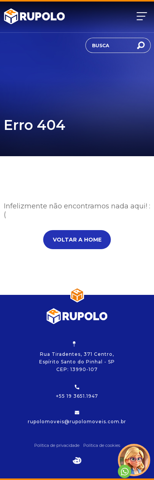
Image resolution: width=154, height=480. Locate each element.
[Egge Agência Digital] (77, 460)
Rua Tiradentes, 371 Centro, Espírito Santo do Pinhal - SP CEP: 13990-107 (77, 356)
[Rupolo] (34, 16)
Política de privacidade (56, 445)
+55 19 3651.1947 (77, 392)
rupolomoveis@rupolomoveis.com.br (77, 417)
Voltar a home (77, 239)
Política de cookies (101, 445)
